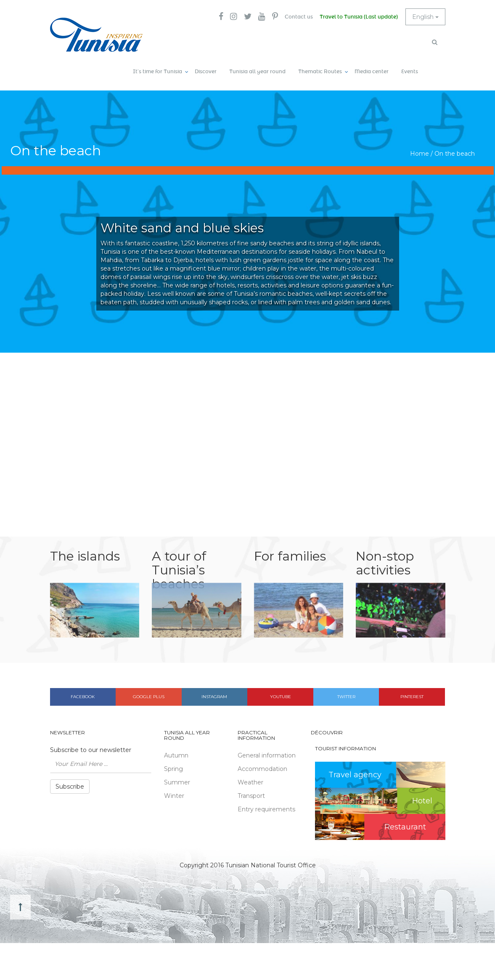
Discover (206, 71)
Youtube (280, 696)
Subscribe (70, 786)
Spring (173, 769)
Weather (250, 782)
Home (419, 153)
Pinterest (412, 696)
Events (409, 71)
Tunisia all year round (257, 71)
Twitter (346, 696)
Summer (177, 782)
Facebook (83, 696)
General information (267, 755)
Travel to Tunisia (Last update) (359, 17)
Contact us (299, 17)
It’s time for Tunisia (157, 71)
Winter (174, 796)
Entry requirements (266, 809)
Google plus (148, 696)
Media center (372, 71)
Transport (251, 796)
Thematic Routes (320, 71)
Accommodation (262, 769)
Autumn (176, 755)
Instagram (214, 696)
